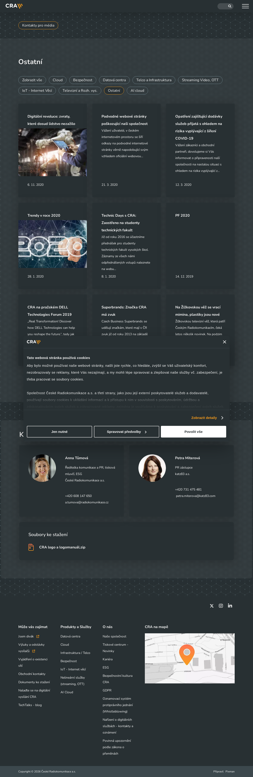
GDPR (107, 690)
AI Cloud (66, 692)
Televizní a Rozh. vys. (80, 90)
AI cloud (137, 90)
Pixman (230, 771)
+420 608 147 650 (78, 496)
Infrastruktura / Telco (75, 653)
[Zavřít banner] (224, 342)
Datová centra (114, 80)
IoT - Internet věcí (73, 669)
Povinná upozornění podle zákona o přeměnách (117, 747)
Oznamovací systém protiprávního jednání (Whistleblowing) (118, 705)
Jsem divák (28, 636)
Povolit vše (193, 432)
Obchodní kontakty (31, 674)
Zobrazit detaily (204, 418)
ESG (106, 667)
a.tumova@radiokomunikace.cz (86, 502)
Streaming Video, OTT (200, 80)
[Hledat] (225, 6)
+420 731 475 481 (188, 489)
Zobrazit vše (32, 80)
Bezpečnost (82, 80)
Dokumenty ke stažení (34, 682)
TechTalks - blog (30, 705)
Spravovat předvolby (126, 432)
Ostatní (114, 90)
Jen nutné (59, 432)
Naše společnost (114, 636)
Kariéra (108, 659)
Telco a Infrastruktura (153, 80)
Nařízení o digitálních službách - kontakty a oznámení (118, 726)
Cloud (58, 80)
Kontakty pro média (38, 25)
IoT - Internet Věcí (37, 90)
